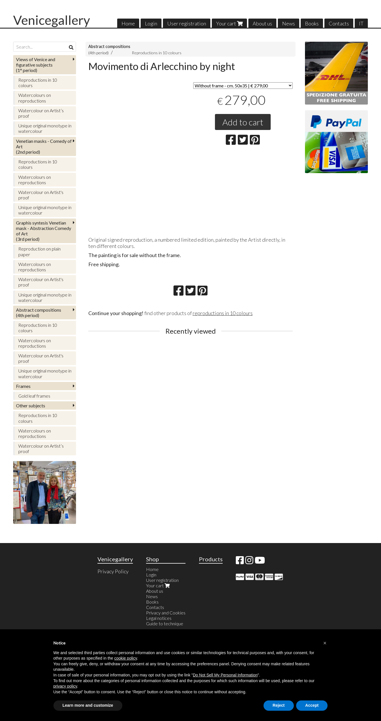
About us (262, 23)
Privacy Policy (113, 571)
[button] (325, 643)
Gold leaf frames (34, 395)
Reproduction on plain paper (39, 251)
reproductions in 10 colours (223, 313)
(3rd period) (43, 231)
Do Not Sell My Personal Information (225, 675)
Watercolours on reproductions (34, 97)
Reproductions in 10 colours (156, 52)
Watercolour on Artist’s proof (41, 113)
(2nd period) (44, 146)
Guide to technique (164, 623)
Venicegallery (51, 20)
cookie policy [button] (125, 658)
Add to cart (242, 122)
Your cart (229, 23)
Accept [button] (312, 705)
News (288, 23)
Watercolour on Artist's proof (40, 194)
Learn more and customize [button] (88, 705)
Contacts (339, 23)
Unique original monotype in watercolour (44, 128)
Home (128, 23)
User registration (186, 23)
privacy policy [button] (65, 686)
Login (151, 23)
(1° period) (35, 65)
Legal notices (158, 618)
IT (361, 23)
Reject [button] (279, 705)
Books (312, 23)
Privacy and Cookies (165, 612)
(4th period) (38, 312)
